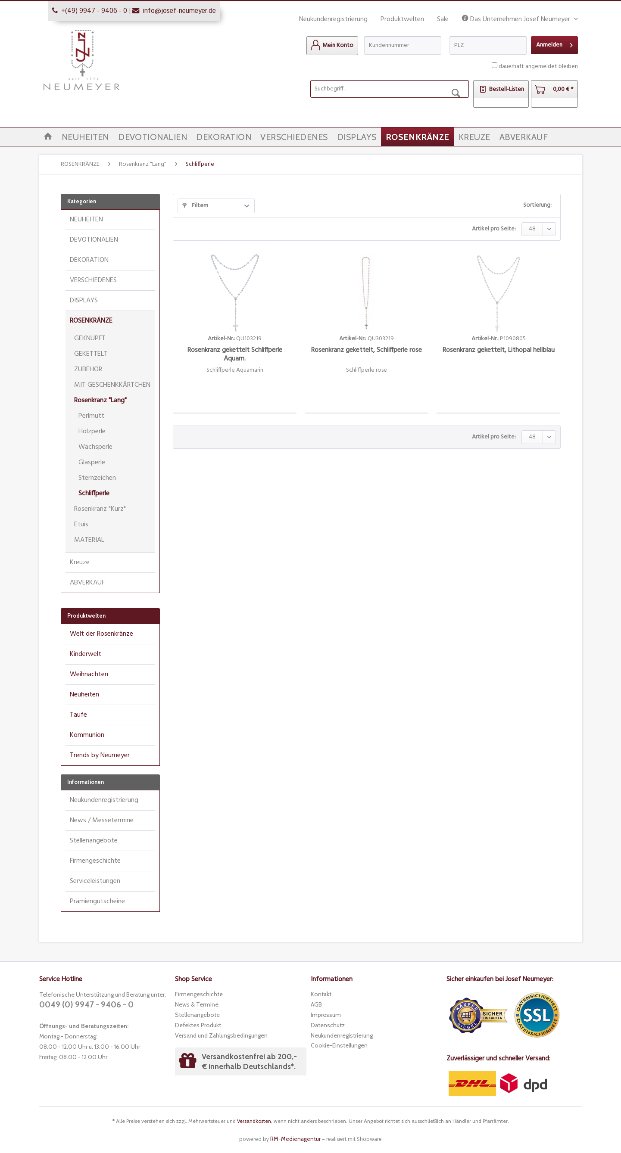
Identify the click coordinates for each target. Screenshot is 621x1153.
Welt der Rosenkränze (101, 634)
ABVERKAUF (87, 582)
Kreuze (80, 562)
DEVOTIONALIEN (94, 240)
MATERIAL (89, 540)
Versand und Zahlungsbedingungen (221, 1035)
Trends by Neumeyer (100, 755)
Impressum (326, 1015)
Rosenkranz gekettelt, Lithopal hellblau (499, 351)
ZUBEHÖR (88, 369)
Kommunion (87, 735)
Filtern (195, 206)
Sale (443, 19)
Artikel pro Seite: (494, 229)
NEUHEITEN (86, 219)
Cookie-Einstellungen (339, 1045)
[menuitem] (332, 45)
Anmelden (554, 44)
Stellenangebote (94, 840)
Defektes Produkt (198, 1025)
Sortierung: (537, 205)
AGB (316, 1004)
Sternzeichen (97, 478)
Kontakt (321, 994)
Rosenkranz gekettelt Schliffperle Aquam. (234, 354)
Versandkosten (254, 1121)
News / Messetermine (102, 820)
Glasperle (91, 462)
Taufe (78, 715)
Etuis (81, 524)
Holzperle (92, 431)
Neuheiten (84, 694)
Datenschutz (328, 1025)
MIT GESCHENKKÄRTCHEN (112, 385)
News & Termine (196, 1004)
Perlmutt (91, 416)
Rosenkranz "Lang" (100, 400)
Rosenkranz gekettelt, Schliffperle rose (366, 351)
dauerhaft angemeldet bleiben (538, 66)
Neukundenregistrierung (333, 19)
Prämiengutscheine (97, 901)
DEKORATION (89, 260)
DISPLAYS (84, 300)
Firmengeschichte (95, 861)
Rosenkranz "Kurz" (100, 509)
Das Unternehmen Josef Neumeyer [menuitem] (517, 19)
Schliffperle (93, 493)
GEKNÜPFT (90, 338)
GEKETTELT (91, 354)
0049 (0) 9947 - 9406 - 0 (86, 1005)
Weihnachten (89, 674)
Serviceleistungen (95, 881)
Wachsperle (95, 447)
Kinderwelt (85, 654)
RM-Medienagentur (295, 1138)
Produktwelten (402, 19)
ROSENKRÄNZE (91, 320)
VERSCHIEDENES (93, 280)
